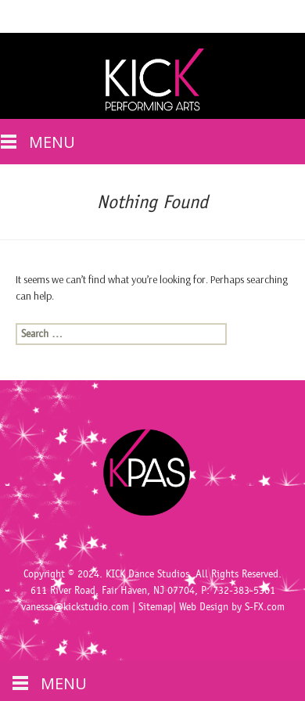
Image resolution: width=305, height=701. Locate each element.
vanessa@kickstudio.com (75, 607)
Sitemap (155, 607)
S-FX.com (265, 607)
